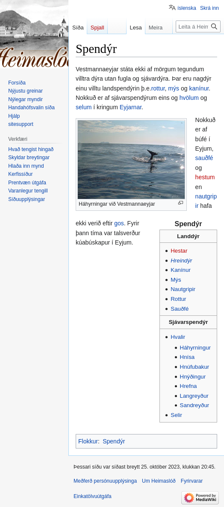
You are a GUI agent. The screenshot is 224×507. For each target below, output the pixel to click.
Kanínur (181, 270)
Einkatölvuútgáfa (93, 496)
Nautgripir (183, 289)
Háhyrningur (195, 347)
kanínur (199, 88)
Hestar (179, 251)
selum (83, 107)
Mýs (176, 280)
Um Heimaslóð (159, 481)
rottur (158, 88)
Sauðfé (180, 309)
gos (119, 223)
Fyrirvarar (192, 481)
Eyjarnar (130, 107)
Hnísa (187, 357)
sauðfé (204, 157)
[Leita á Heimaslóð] (198, 26)
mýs (173, 88)
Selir (176, 415)
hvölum (189, 97)
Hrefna (188, 386)
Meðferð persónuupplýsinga (105, 481)
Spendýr (188, 223)
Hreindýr (181, 260)
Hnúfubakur (194, 367)
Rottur (178, 299)
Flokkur (88, 441)
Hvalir (178, 337)
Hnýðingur (193, 376)
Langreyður (194, 396)
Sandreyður (194, 405)
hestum (205, 177)
